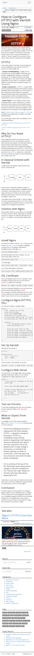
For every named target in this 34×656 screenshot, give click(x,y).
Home (4, 8)
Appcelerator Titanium (12, 580)
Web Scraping (10, 601)
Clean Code (9, 585)
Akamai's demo (12, 152)
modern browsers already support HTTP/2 (17, 112)
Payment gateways (11, 591)
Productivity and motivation (14, 594)
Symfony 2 (9, 600)
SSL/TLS (8, 598)
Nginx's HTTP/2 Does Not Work (17, 517)
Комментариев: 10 (26, 523)
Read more (27, 551)
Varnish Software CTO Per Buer (13, 423)
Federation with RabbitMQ (13, 638)
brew (19, 249)
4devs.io (3, 654)
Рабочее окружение (12, 603)
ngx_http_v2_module (12, 245)
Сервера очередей (11, 596)
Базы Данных (10, 587)
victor (16, 27)
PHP (7, 592)
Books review (10, 583)
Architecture (12, 8)
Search (29, 562)
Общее (8, 589)
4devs (5, 2)
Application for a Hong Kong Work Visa (17, 640)
